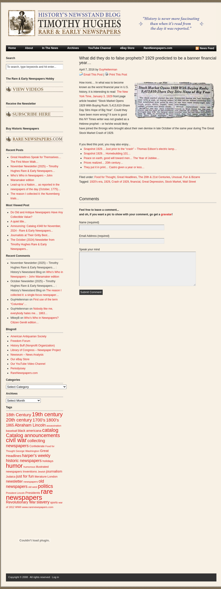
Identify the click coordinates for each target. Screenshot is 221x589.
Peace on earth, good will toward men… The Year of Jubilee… (121, 158)
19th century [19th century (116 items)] (47, 414)
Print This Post (118, 74)
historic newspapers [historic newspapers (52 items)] (24, 460)
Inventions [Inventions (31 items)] (30, 471)
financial (135, 181)
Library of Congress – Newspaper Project (36, 350)
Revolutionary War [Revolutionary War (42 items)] (21, 502)
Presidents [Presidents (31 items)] (32, 492)
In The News (50, 48)
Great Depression (153, 181)
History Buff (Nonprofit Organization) (33, 345)
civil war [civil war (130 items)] (16, 440)
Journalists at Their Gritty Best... (30, 235)
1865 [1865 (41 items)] (10, 425)
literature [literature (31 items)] (41, 476)
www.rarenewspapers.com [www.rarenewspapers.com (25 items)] (37, 506)
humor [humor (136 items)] (14, 465)
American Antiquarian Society (28, 336)
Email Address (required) (94, 236)
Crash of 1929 (120, 181)
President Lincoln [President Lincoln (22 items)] (15, 493)
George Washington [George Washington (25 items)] (27, 450)
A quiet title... (18, 221)
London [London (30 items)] (52, 476)
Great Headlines (127, 177)
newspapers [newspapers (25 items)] (31, 481)
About (29, 48)
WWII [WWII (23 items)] (18, 507)
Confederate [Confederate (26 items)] (37, 446)
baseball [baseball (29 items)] (11, 430)
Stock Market (173, 181)
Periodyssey (18, 368)
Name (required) (89, 222)
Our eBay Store (20, 359)
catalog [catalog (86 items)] (50, 430)
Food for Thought (105, 177)
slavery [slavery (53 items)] (43, 502)
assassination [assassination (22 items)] (53, 425)
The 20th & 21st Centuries (154, 177)
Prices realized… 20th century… (103, 162)
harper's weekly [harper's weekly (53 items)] (36, 455)
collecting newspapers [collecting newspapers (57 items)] (25, 443)
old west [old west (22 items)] (32, 487)
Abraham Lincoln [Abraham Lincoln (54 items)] (30, 425)
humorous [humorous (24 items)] (29, 466)
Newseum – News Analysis (27, 354)
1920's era (96, 181)
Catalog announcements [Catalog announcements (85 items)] (33, 435)
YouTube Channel (99, 48)
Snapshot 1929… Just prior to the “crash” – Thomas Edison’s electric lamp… (130, 149)
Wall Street (189, 181)
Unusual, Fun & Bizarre (186, 177)
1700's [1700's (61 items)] (39, 420)
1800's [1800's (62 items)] (52, 420)
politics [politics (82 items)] (45, 486)
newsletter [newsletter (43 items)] (14, 481)
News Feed (207, 48)
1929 (107, 181)
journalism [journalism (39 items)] (54, 471)
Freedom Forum (20, 341)
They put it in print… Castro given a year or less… (114, 167)
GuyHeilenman (108, 69)
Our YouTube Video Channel (28, 363)
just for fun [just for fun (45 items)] (25, 476)
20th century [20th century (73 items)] (19, 419)
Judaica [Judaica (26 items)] (10, 476)
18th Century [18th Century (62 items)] (18, 414)
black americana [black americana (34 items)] (29, 430)
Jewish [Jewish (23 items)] (42, 471)
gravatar (166, 214)
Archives (73, 48)
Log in (55, 577)
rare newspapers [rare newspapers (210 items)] (29, 494)
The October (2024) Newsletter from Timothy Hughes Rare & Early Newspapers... (32, 244)
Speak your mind (89, 249)
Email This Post (93, 74)
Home (12, 48)
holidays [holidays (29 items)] (47, 461)
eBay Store (127, 48)
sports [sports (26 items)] (54, 502)
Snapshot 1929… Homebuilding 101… (107, 153)
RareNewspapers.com (158, 48)
